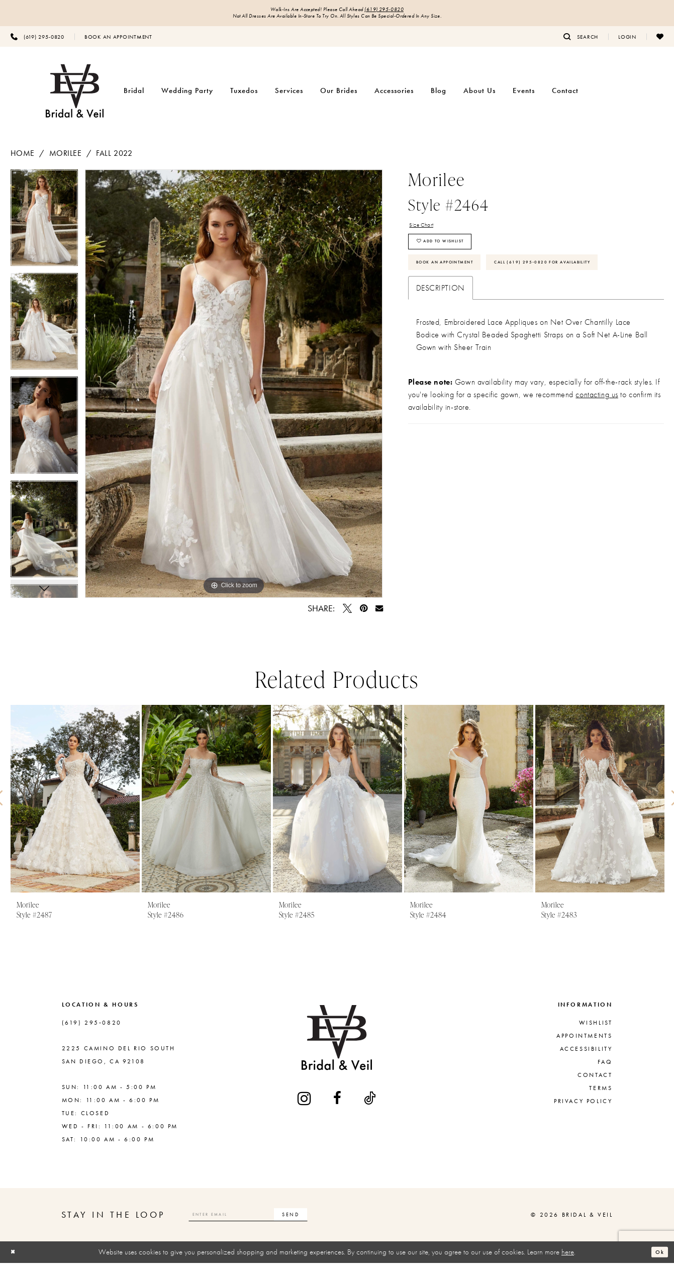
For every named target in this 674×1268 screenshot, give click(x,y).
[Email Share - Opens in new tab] (379, 613)
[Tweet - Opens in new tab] (347, 613)
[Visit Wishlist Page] (660, 42)
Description (440, 342)
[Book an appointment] (118, 42)
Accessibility (586, 1054)
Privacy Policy (583, 1106)
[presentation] (75, 803)
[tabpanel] (44, 226)
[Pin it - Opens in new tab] (363, 613)
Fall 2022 (114, 158)
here (567, 1257)
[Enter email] (272, 1219)
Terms (600, 1093)
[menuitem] (37, 42)
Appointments (584, 1041)
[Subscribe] (338, 1219)
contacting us (596, 449)
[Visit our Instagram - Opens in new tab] (305, 1103)
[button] (627, 42)
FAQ (605, 1067)
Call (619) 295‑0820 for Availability (489, 314)
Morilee (65, 158)
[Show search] (580, 42)
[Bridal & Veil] (75, 96)
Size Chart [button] (427, 232)
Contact (594, 1080)
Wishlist (596, 1028)
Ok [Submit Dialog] (657, 1257)
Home (23, 158)
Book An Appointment (462, 285)
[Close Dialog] (15, 1257)
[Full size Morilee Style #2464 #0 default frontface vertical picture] (233, 388)
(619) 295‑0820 (403, 11)
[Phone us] (37, 42)
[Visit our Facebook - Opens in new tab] (338, 1104)
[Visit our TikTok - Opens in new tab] (370, 1104)
